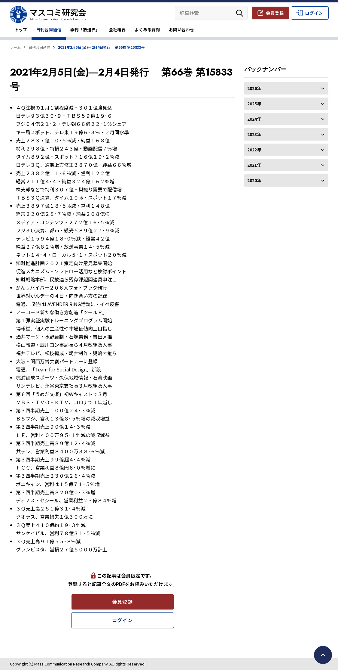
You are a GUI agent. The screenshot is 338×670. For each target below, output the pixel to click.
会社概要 (117, 29)
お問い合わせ (181, 29)
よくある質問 (147, 29)
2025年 (286, 104)
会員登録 (275, 13)
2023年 (286, 134)
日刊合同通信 (48, 29)
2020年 (286, 180)
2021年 (286, 165)
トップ (20, 29)
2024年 (286, 119)
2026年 (286, 88)
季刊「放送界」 (85, 29)
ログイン (314, 13)
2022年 (286, 150)
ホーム (15, 47)
